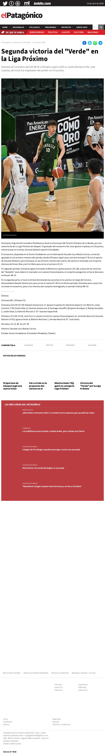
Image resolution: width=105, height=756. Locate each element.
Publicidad (82, 687)
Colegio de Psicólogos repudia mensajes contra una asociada (51, 449)
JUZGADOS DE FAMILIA (29, 447)
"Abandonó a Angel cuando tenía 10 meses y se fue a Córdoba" (52, 486)
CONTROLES (26, 428)
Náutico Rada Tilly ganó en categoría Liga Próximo (64, 386)
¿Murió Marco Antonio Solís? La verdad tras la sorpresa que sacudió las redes (58, 412)
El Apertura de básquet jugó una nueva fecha (12, 386)
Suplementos (83, 684)
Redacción (58, 690)
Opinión (6, 724)
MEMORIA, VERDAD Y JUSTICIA (84, 673)
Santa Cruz (81, 27)
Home (5, 27)
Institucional (82, 690)
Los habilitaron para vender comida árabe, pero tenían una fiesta (53, 431)
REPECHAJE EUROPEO (60, 673)
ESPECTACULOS (27, 410)
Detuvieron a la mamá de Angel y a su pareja (43, 468)
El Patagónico (6, 42)
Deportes (66, 27)
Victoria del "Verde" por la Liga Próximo (90, 386)
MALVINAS (93, 32)
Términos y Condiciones (61, 724)
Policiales (34, 27)
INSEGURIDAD (37, 32)
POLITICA (53, 32)
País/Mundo (50, 27)
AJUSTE (66, 32)
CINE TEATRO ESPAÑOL (12, 673)
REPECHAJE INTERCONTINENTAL (36, 673)
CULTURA (79, 32)
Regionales (18, 27)
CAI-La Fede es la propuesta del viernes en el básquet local (38, 387)
